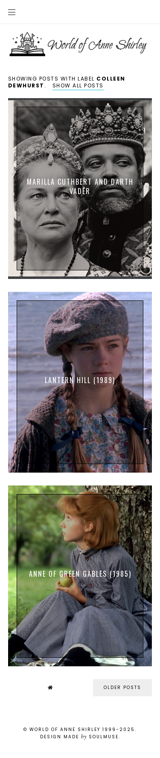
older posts (122, 687)
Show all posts (78, 85)
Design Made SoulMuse (79, 737)
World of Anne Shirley (64, 729)
